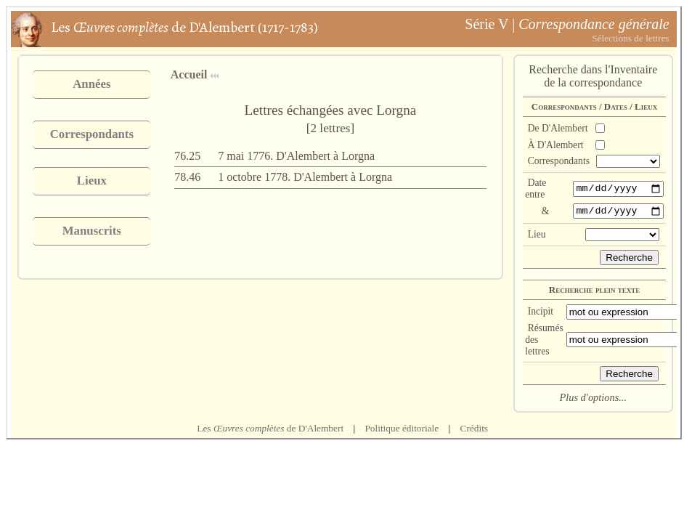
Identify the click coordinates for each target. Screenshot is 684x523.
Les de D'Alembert (270, 430)
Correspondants (92, 134)
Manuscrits (91, 231)
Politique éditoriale (402, 430)
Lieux (92, 180)
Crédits (474, 430)
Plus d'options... (593, 399)
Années (91, 84)
